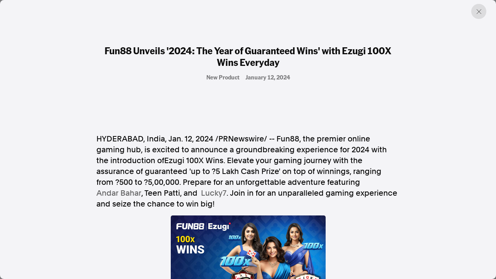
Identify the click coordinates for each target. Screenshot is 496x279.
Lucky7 (214, 193)
